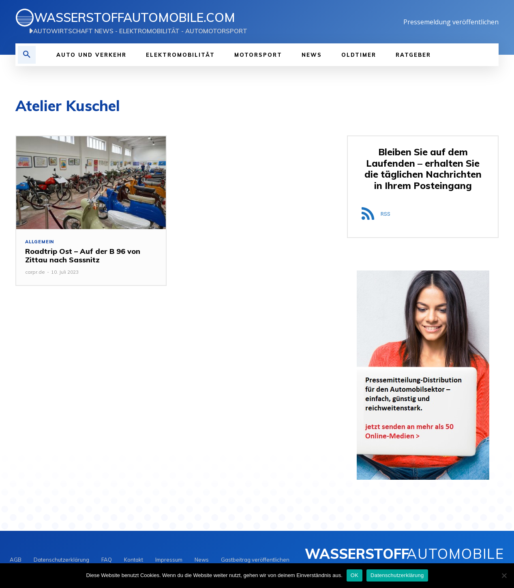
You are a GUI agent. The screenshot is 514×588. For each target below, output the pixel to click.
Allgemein (39, 242)
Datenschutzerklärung (397, 575)
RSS (385, 214)
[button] (27, 55)
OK (354, 575)
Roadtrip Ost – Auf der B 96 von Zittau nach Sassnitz (82, 256)
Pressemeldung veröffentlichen (451, 21)
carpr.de (35, 272)
